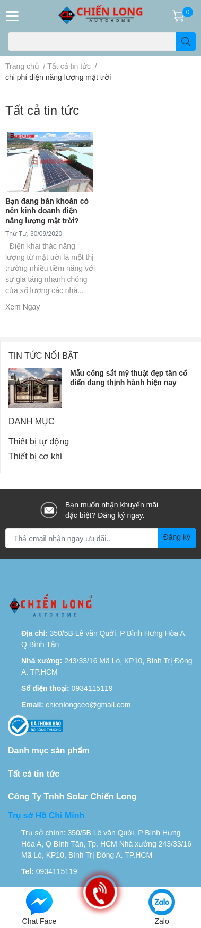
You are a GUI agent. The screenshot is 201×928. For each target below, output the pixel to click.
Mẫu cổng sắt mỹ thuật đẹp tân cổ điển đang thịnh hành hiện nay (128, 377)
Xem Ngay (22, 306)
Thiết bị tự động (38, 441)
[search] (186, 41)
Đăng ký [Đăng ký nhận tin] (176, 536)
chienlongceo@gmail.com (88, 704)
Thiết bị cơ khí (35, 456)
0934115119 (92, 688)
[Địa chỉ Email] (100, 538)
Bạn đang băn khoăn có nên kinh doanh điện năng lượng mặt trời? (47, 210)
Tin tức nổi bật (43, 355)
